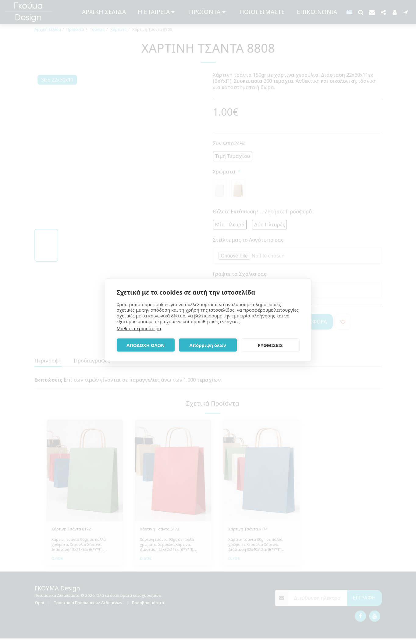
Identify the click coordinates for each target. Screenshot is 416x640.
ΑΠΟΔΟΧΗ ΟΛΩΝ (145, 345)
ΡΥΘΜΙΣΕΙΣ (270, 345)
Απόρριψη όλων (208, 345)
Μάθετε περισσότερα (139, 328)
